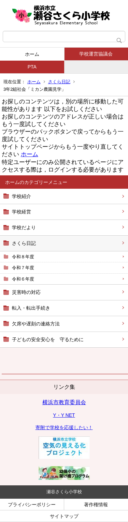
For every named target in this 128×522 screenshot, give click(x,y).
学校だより (24, 227)
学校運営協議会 (96, 54)
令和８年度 (23, 256)
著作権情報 (96, 504)
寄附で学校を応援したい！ (64, 427)
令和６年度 (23, 279)
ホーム (32, 54)
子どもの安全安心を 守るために (48, 339)
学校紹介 (21, 196)
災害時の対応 (26, 292)
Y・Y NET (64, 415)
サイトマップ (64, 516)
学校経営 (21, 211)
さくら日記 (59, 81)
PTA (32, 67)
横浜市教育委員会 (64, 402)
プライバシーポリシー (32, 504)
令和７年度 (23, 267)
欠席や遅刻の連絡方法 (36, 323)
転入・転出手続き (31, 308)
